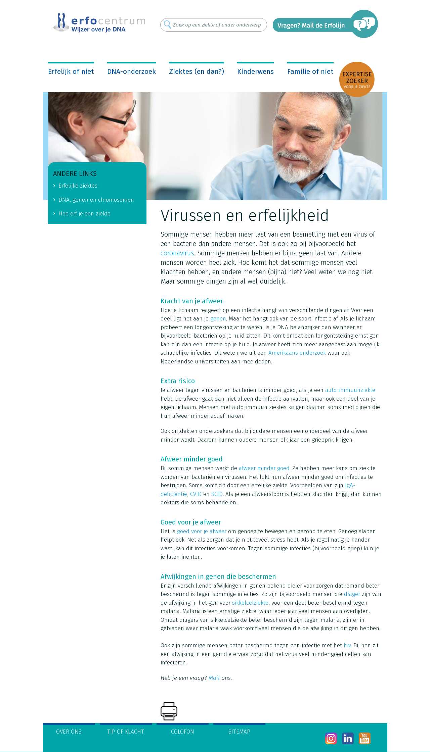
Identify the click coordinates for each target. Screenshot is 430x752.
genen (218, 318)
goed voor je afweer (201, 531)
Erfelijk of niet (71, 71)
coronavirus (177, 253)
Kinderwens (255, 71)
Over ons (69, 731)
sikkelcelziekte (250, 602)
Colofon (182, 731)
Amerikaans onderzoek (297, 352)
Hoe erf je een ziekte (84, 213)
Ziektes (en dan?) (196, 71)
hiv (347, 645)
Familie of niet (310, 71)
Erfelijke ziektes (77, 185)
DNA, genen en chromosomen (96, 199)
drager (352, 594)
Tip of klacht (125, 731)
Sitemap (239, 731)
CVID (196, 494)
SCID (217, 494)
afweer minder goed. (265, 468)
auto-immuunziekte (350, 390)
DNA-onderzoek (131, 71)
